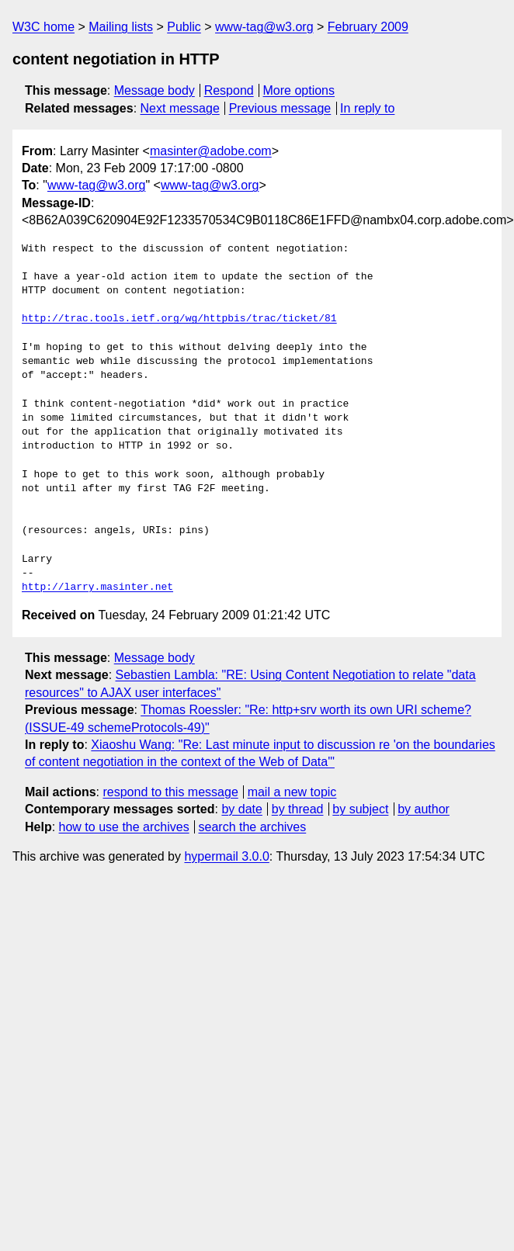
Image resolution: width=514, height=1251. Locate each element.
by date (241, 809)
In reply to (367, 108)
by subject (360, 809)
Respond (229, 90)
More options (299, 90)
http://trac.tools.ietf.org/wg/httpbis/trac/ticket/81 (179, 319)
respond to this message (170, 792)
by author (424, 809)
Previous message (280, 108)
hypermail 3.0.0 (226, 856)
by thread (298, 809)
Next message (180, 108)
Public (184, 26)
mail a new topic (292, 792)
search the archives (253, 826)
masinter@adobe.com (211, 151)
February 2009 (368, 26)
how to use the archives (124, 826)
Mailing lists (121, 26)
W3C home (43, 26)
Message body (154, 90)
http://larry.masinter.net (97, 587)
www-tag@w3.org (264, 26)
